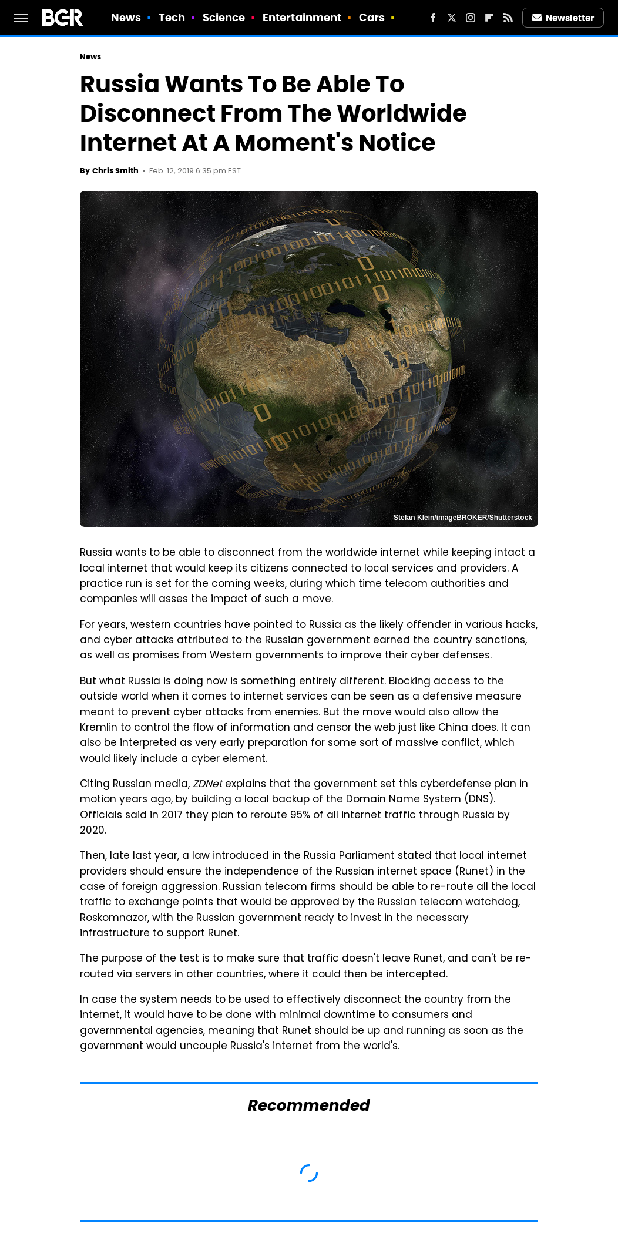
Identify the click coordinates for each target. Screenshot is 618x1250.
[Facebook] (433, 17)
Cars (372, 17)
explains (229, 785)
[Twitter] (451, 17)
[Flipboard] (489, 17)
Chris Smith (115, 171)
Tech (172, 17)
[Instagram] (470, 17)
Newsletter (563, 17)
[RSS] (508, 17)
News (126, 17)
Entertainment (302, 17)
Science (224, 17)
